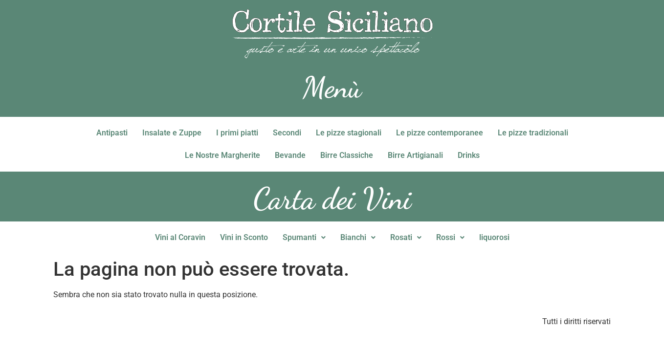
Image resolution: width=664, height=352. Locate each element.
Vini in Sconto (244, 237)
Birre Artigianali (415, 155)
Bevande (290, 155)
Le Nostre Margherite (222, 155)
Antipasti (112, 132)
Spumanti (304, 237)
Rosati (405, 237)
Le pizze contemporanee (439, 132)
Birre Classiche (346, 155)
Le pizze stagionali (348, 132)
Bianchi (358, 237)
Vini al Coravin (180, 237)
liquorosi (494, 237)
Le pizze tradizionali (533, 132)
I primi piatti (237, 132)
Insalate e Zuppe (171, 132)
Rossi (450, 237)
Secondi (287, 132)
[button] (304, 237)
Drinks (469, 155)
